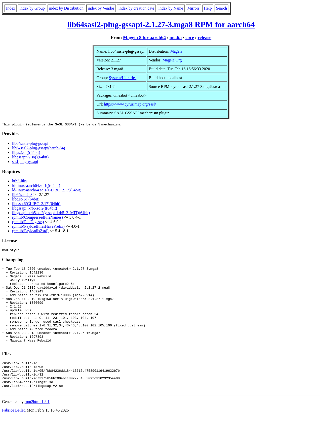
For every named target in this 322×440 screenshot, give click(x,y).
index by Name (170, 8)
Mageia (176, 51)
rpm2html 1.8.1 (37, 425)
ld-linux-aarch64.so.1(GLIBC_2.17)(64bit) (46, 191)
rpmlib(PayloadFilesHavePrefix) (38, 227)
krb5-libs (19, 182)
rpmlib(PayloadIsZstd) (30, 231)
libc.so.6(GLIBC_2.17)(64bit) (36, 204)
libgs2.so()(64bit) (26, 153)
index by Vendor (101, 8)
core (189, 37)
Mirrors (193, 8)
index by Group (32, 8)
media (176, 37)
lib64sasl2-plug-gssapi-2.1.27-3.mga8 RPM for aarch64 (161, 24)
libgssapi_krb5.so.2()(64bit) (34, 209)
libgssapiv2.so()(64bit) (30, 158)
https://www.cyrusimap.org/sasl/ (130, 104)
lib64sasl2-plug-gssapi (30, 144)
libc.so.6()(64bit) (25, 200)
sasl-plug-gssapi (25, 162)
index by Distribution (66, 8)
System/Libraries (122, 78)
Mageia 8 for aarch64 (144, 37)
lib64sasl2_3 (22, 195)
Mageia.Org (172, 60)
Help (208, 8)
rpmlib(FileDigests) (28, 222)
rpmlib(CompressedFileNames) (37, 218)
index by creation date (136, 8)
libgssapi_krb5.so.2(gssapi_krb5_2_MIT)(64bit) (51, 213)
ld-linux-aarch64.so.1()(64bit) (36, 186)
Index (10, 8)
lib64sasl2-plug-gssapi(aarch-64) (38, 149)
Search (221, 8)
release (204, 37)
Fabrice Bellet (13, 433)
